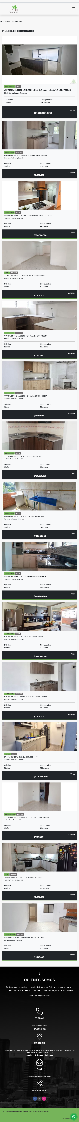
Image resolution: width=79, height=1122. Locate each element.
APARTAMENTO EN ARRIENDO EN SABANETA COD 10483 (25, 697)
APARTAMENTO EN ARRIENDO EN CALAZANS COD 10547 (25, 336)
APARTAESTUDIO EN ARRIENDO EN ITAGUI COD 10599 (24, 938)
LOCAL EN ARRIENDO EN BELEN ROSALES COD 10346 (24, 276)
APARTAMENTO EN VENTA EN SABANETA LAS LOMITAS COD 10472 (29, 215)
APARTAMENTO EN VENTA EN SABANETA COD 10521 (24, 637)
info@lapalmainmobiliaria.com (39, 1076)
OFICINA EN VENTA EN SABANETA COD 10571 (21, 757)
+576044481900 (39, 1029)
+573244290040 (39, 1025)
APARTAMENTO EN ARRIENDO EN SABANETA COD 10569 (25, 155)
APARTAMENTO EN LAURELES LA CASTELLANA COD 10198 (37, 90)
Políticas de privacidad (40, 995)
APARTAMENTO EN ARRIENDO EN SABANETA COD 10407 (25, 396)
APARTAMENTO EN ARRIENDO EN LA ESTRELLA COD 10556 (26, 817)
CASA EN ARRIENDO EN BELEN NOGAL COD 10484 (23, 877)
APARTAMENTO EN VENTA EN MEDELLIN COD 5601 (23, 456)
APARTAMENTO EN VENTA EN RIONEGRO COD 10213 (24, 516)
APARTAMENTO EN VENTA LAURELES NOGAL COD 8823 (25, 577)
